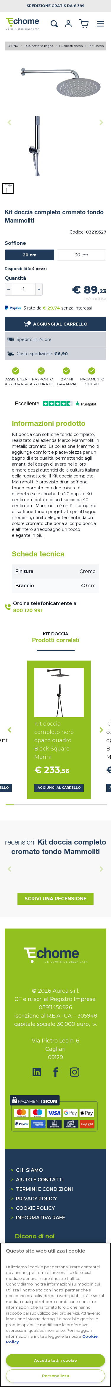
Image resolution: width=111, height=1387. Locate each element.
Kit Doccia (96, 45)
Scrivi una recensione (55, 899)
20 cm (29, 255)
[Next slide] (101, 122)
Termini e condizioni (42, 1189)
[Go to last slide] (9, 729)
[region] (55, 1315)
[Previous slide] (9, 122)
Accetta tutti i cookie (55, 1360)
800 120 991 (28, 610)
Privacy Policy (34, 1199)
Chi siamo (27, 1170)
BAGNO (13, 45)
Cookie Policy (33, 1208)
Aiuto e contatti (37, 1180)
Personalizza (55, 1375)
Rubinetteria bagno (39, 45)
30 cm (81, 255)
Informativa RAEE (38, 1218)
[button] (8, 188)
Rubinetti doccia (71, 45)
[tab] (10, 804)
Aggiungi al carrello (59, 788)
